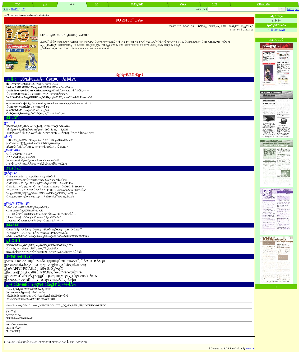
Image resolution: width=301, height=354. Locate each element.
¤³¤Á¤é (250, 348)
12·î (23, 9)
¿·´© (45, 4)
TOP (17, 4)
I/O (96, 4)
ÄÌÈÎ (214, 4)
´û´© (5, 9)
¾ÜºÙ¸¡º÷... (293, 9)
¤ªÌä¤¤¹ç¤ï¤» (263, 4)
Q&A (183, 4)
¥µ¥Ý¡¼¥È (137, 4)
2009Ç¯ (15, 9)
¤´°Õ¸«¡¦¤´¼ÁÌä (276, 29)
